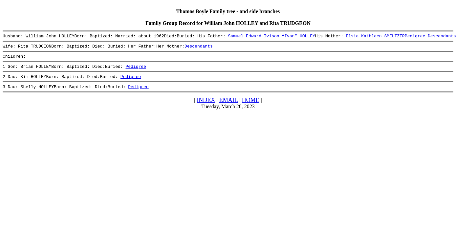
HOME (250, 106)
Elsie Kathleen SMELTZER (375, 37)
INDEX (206, 106)
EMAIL (228, 106)
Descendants (442, 37)
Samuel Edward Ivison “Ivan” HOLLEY (271, 37)
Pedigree (415, 37)
